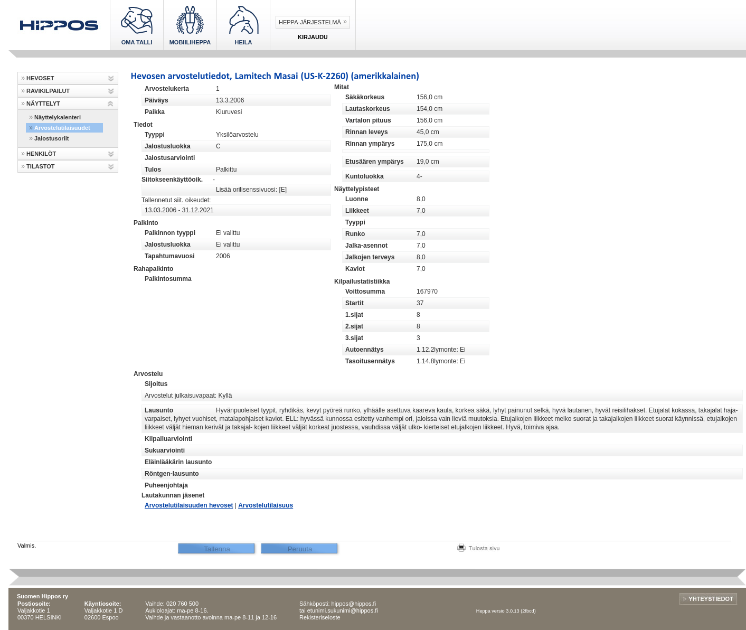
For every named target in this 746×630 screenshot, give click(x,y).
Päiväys (156, 100)
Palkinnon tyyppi (170, 233)
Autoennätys (364, 349)
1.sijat (354, 314)
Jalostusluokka (168, 146)
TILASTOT (40, 166)
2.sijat (354, 326)
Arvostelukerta (167, 88)
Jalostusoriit (51, 138)
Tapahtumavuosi (169, 256)
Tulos (153, 169)
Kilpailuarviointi (168, 439)
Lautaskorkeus (367, 108)
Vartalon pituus (368, 120)
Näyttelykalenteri (57, 117)
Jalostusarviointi (170, 158)
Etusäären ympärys (374, 161)
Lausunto (159, 410)
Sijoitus (156, 384)
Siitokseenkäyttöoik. (172, 179)
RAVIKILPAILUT (48, 91)
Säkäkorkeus (364, 97)
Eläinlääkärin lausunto (178, 462)
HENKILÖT (41, 154)
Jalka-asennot (366, 245)
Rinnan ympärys (369, 143)
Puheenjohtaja (166, 485)
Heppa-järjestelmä (310, 22)
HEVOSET (40, 78)
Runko (355, 234)
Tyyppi (155, 134)
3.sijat (354, 338)
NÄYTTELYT (43, 103)
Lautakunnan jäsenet (172, 495)
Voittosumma (365, 291)
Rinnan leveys (366, 132)
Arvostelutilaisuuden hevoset (189, 505)
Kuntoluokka (364, 176)
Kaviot (355, 268)
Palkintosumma (168, 279)
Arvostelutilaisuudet (62, 128)
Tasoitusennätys (370, 361)
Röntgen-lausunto (172, 473)
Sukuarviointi (165, 450)
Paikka (155, 112)
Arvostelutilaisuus (265, 505)
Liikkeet (357, 210)
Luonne (356, 199)
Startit (354, 303)
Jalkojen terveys (369, 257)
